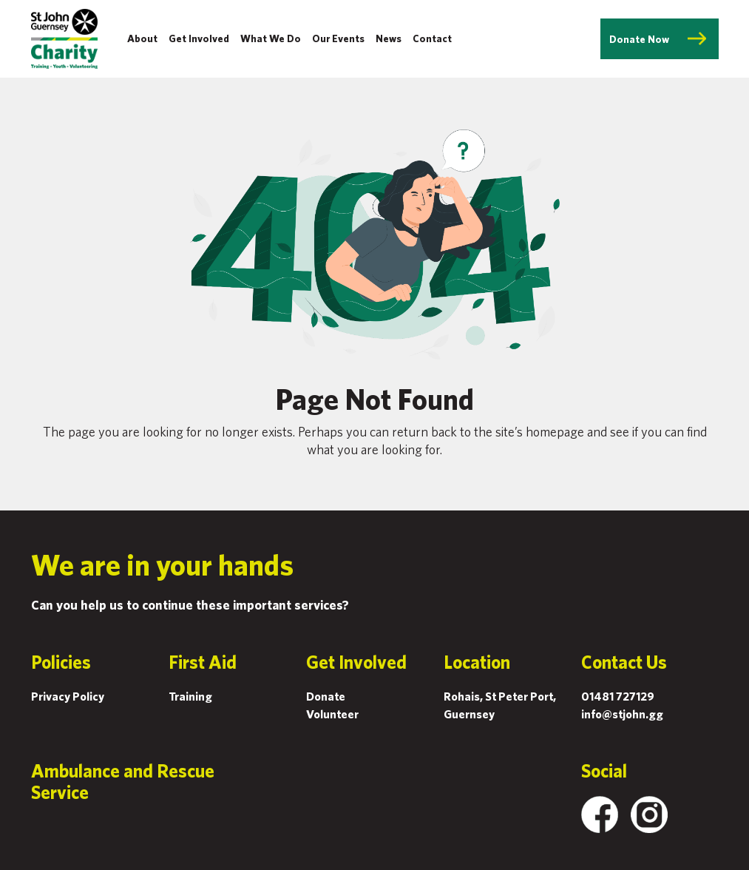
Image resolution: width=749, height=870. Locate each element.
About (142, 38)
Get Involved (199, 38)
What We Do (270, 38)
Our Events (338, 38)
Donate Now (639, 39)
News (388, 38)
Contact (432, 38)
